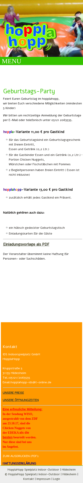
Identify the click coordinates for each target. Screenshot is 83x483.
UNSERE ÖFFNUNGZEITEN (21, 400)
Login (56, 479)
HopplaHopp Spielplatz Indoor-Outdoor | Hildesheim (42, 470)
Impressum (43, 479)
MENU (11, 61)
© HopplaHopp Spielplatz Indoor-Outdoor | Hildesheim (40, 474)
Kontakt (28, 479)
